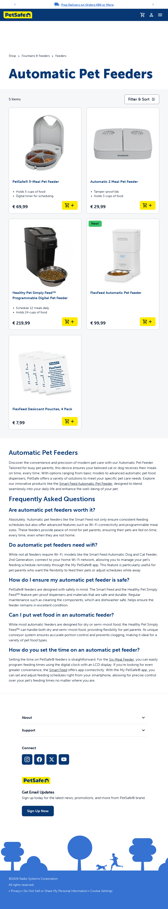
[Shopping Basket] (142, 14)
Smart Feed (58, 670)
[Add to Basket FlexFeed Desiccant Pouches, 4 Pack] (70, 421)
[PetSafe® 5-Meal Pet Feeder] (45, 160)
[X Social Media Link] (51, 759)
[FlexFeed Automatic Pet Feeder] (123, 274)
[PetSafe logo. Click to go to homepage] (18, 14)
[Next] (153, 4)
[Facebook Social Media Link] (39, 759)
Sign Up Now (38, 811)
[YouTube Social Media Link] (64, 759)
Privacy (16, 891)
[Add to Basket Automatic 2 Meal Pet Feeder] (148, 205)
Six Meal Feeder (121, 659)
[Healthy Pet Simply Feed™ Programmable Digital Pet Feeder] (45, 274)
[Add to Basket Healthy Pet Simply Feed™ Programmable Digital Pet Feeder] (70, 321)
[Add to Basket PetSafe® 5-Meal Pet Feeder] (70, 205)
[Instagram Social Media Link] (27, 759)
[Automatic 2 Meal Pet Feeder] (123, 160)
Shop (12, 56)
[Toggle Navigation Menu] (160, 14)
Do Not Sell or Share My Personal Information (56, 891)
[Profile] (151, 14)
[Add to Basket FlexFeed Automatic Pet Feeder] (148, 321)
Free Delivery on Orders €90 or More (87, 5)
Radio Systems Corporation (38, 879)
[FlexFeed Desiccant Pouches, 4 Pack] (45, 382)
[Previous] (14, 4)
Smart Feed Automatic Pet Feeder (85, 484)
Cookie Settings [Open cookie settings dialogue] (101, 891)
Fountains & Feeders (36, 56)
